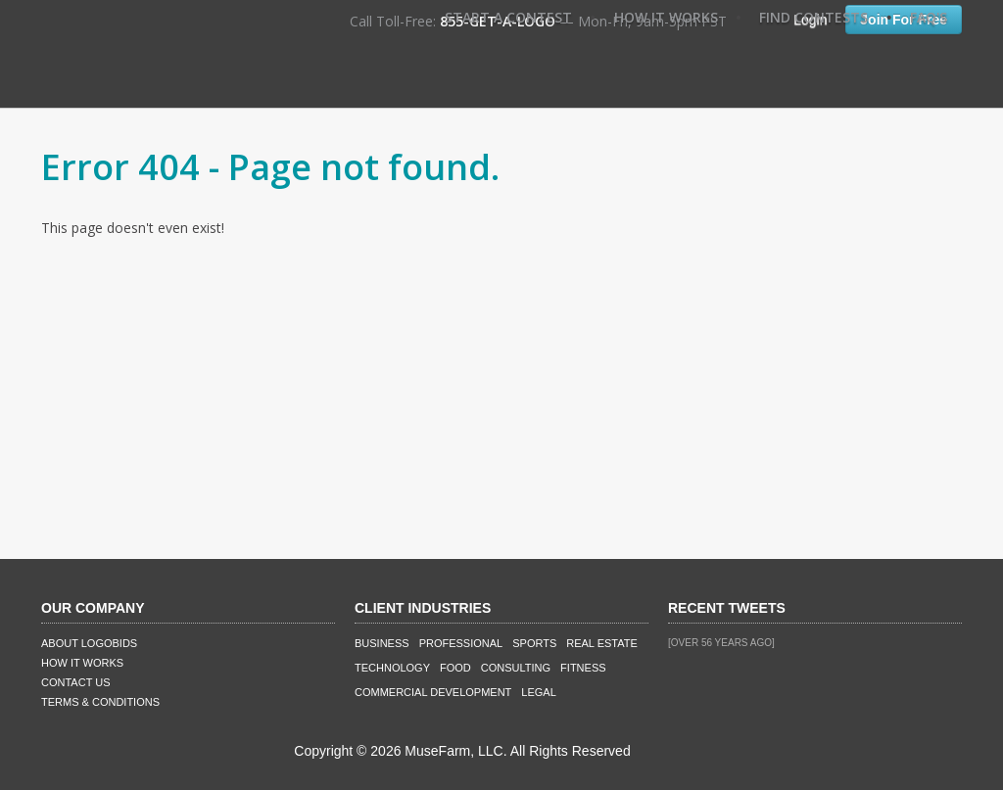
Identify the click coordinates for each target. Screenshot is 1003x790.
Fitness (582, 668)
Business (382, 643)
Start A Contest (508, 17)
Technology (392, 668)
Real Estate (602, 643)
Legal (538, 692)
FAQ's (928, 17)
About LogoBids (89, 643)
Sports (534, 643)
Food (455, 668)
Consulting (515, 668)
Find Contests (813, 17)
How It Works (666, 17)
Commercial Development (433, 692)
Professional (461, 643)
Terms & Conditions (100, 702)
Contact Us (76, 682)
